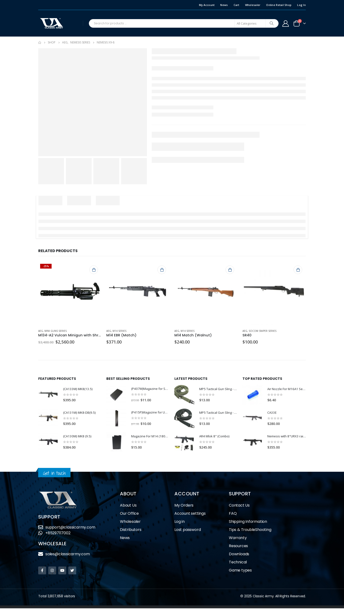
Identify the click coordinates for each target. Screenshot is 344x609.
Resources (238, 546)
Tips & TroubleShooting (250, 530)
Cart (236, 5)
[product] (70, 293)
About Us (128, 506)
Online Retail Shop (278, 5)
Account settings (190, 514)
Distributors (130, 530)
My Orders (184, 506)
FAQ (232, 514)
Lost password (187, 530)
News (224, 5)
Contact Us (239, 506)
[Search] (271, 23)
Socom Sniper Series (262, 331)
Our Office (129, 514)
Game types (240, 571)
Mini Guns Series (55, 331)
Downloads (239, 554)
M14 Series (119, 331)
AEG (40, 331)
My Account (207, 5)
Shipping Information (248, 522)
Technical (238, 563)
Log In (301, 5)
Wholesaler (253, 5)
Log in (179, 522)
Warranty (238, 538)
